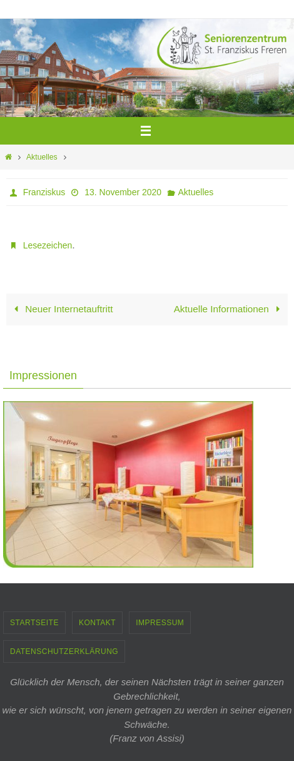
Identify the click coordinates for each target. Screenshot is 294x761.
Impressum (160, 622)
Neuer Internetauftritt (61, 309)
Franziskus (44, 192)
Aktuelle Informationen (229, 309)
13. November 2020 (122, 192)
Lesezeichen (48, 245)
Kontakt (97, 622)
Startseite (34, 622)
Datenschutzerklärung (64, 651)
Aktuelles (42, 157)
